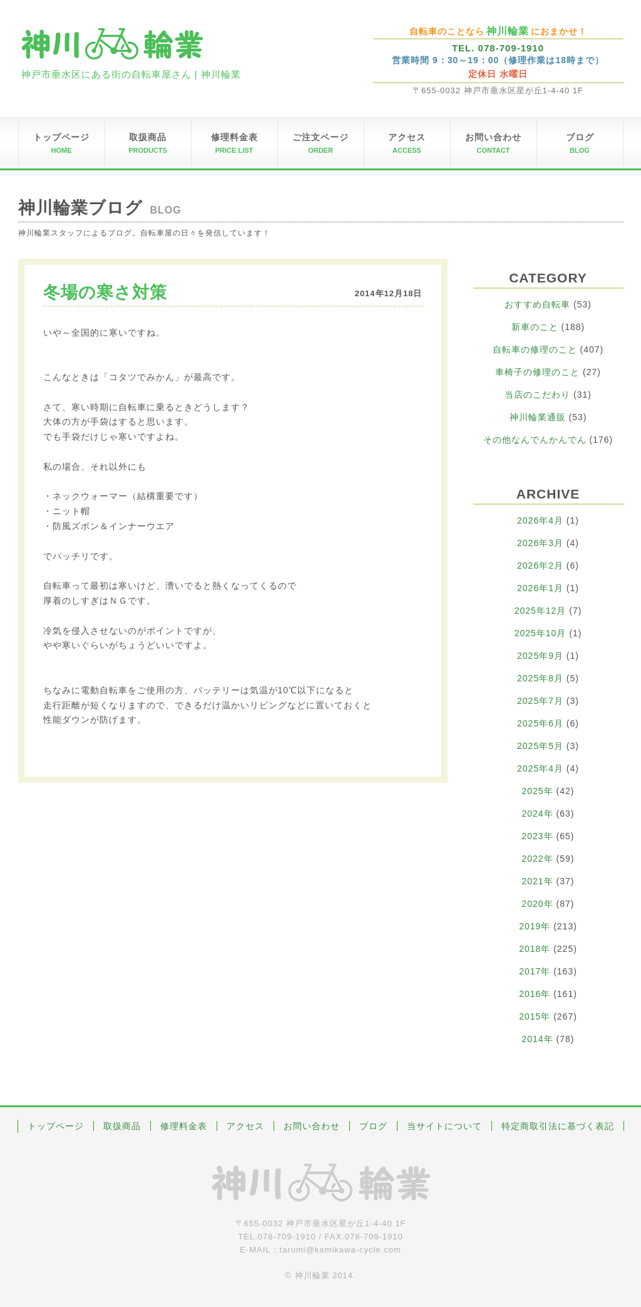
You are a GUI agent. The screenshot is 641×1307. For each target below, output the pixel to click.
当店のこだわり (537, 395)
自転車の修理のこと (535, 349)
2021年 (537, 881)
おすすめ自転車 (537, 304)
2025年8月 (540, 678)
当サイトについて (444, 1126)
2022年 (537, 859)
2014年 (537, 1039)
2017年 (534, 971)
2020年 (537, 904)
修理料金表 (183, 1126)
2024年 (537, 813)
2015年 (534, 1016)
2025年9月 (540, 656)
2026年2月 (540, 566)
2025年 (537, 791)
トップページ (56, 1126)
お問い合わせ (312, 1126)
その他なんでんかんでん (535, 440)
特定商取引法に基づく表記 (557, 1126)
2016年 (534, 994)
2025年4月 (540, 768)
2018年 (534, 949)
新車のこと (534, 327)
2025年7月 (540, 701)
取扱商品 (122, 1126)
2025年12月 (541, 611)
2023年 (537, 836)
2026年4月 (540, 520)
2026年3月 (540, 543)
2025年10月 (541, 633)
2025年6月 (540, 723)
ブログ (373, 1126)
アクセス (245, 1126)
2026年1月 (540, 588)
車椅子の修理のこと (537, 372)
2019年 (534, 926)
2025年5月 (540, 746)
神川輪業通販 (538, 417)
